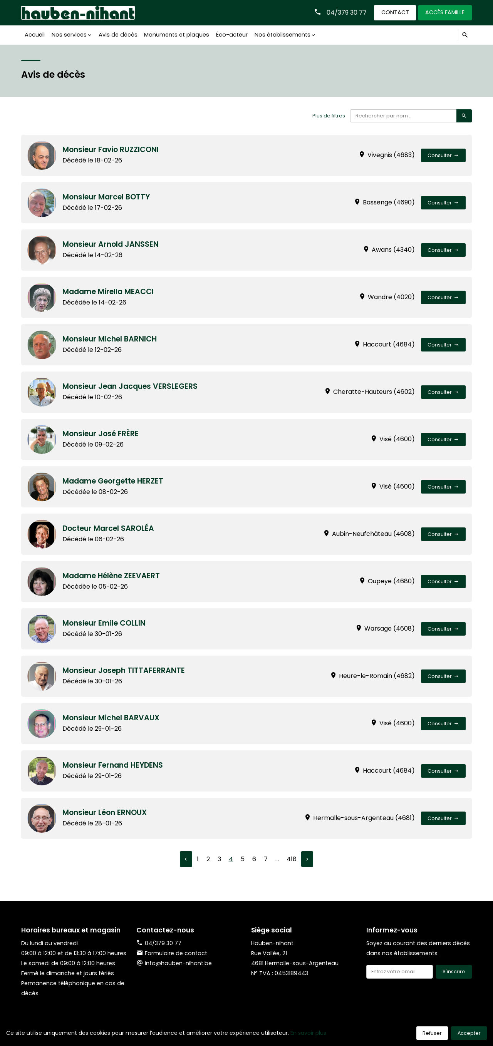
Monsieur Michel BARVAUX (111, 718)
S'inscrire (454, 972)
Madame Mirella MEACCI (108, 291)
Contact (395, 12)
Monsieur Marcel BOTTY (106, 197)
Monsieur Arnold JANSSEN (111, 244)
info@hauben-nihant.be (178, 963)
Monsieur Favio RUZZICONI (111, 149)
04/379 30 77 (346, 12)
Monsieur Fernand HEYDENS (113, 765)
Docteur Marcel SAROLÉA (108, 528)
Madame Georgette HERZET (113, 481)
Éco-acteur (231, 34)
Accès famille (444, 12)
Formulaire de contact (171, 953)
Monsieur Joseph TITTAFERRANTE (124, 670)
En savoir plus (308, 1033)
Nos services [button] (68, 34)
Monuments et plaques (175, 34)
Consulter (443, 155)
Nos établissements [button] (281, 34)
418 (292, 859)
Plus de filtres (328, 115)
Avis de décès (117, 34)
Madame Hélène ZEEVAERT (111, 576)
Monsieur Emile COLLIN (104, 623)
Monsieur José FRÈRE (101, 433)
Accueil (35, 34)
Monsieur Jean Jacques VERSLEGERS (130, 386)
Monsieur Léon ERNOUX (105, 812)
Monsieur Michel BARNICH (110, 339)
